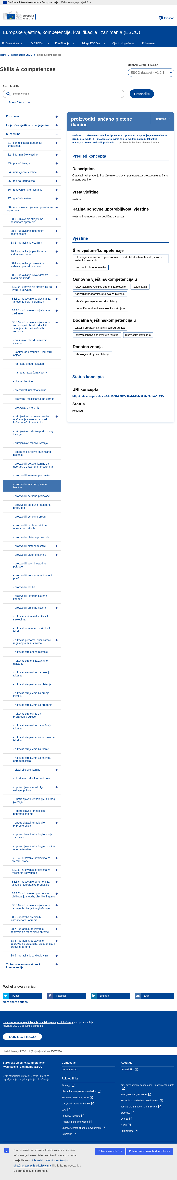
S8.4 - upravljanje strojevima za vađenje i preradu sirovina (29, 265)
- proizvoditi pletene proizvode (31, 537)
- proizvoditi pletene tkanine (29, 554)
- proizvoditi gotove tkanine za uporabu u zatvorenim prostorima (33, 465)
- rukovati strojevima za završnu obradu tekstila (32, 759)
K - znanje (12, 116)
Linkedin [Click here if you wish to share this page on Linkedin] (104, 995)
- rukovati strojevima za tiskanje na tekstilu (34, 739)
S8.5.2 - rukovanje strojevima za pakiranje (31, 312)
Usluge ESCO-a (90, 43)
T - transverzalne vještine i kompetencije (23, 966)
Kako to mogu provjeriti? (76, 2)
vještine (76, 135)
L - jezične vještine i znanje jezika (27, 125)
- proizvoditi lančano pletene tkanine (30, 486)
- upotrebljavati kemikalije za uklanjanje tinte (30, 789)
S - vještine (13, 134)
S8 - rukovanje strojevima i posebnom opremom (30, 209)
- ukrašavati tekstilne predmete (31, 778)
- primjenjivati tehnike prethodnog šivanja (33, 433)
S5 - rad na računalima (21, 180)
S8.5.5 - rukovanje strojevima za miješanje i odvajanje (31, 871)
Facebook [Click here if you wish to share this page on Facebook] (61, 995)
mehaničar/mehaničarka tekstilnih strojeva (100, 308)
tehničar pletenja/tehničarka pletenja (96, 301)
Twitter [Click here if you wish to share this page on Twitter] (15, 995)
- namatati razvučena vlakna (30, 372)
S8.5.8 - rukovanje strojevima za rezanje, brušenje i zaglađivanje (31, 907)
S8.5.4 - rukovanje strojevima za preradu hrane (31, 860)
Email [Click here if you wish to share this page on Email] (147, 995)
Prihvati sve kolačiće (110, 1151)
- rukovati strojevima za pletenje (32, 684)
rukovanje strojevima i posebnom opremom (110, 135)
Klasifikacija (62, 43)
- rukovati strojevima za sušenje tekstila (32, 727)
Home (3, 54)
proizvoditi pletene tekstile (90, 267)
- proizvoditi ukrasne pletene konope (30, 597)
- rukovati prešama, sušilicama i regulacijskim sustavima (32, 642)
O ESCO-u (37, 43)
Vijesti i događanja (123, 43)
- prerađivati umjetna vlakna (29, 390)
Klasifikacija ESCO (21, 54)
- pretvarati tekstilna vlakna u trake (33, 398)
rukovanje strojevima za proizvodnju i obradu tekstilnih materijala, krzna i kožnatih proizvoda (118, 259)
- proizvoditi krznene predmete (31, 475)
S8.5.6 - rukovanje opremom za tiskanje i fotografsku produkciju (30, 883)
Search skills (11, 86)
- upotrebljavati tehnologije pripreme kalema (29, 812)
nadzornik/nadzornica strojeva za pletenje (100, 294)
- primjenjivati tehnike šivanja (30, 443)
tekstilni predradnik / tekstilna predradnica (100, 327)
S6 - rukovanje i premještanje (24, 189)
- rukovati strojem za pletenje (30, 651)
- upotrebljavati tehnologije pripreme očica (29, 824)
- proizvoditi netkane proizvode (31, 496)
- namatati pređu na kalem (29, 363)
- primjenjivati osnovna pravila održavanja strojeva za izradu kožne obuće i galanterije (31, 419)
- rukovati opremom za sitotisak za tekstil (33, 630)
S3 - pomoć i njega (18, 163)
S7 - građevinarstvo (19, 198)
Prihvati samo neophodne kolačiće (149, 1151)
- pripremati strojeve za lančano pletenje (32, 453)
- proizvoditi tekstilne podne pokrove (29, 565)
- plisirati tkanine (23, 381)
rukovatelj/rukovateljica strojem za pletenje (100, 286)
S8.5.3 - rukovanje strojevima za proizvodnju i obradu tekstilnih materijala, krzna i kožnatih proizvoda (31, 327)
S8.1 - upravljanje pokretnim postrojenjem (27, 232)
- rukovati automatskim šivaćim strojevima (31, 618)
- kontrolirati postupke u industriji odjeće (32, 353)
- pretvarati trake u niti (26, 407)
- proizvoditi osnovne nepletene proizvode (31, 506)
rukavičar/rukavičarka (138, 335)
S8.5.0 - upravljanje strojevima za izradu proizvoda (32, 288)
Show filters (16, 102)
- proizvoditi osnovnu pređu (29, 516)
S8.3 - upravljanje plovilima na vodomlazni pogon (28, 253)
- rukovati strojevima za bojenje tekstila (31, 674)
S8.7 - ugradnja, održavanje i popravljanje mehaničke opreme (29, 930)
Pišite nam (148, 43)
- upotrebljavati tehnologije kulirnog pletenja (34, 800)
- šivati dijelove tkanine (26, 769)
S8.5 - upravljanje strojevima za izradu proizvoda (29, 277)
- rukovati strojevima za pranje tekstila (31, 695)
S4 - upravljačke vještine (22, 172)
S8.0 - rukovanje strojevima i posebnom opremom (27, 221)
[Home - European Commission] (23, 15)
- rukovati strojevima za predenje (32, 704)
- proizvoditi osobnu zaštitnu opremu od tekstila (30, 527)
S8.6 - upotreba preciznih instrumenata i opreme (25, 919)
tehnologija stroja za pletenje (92, 354)
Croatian (166, 18)
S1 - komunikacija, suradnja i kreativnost (24, 144)
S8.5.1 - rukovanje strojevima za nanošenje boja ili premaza (31, 300)
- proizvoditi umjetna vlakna (29, 607)
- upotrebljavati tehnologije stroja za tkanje (32, 836)
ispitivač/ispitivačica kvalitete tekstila (96, 335)
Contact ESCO (69, 1069)
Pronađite (142, 94)
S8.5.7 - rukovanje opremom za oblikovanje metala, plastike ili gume (33, 895)
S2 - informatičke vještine (22, 154)
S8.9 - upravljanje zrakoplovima (29, 955)
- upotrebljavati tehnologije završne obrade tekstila (34, 848)
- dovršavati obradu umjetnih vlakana (30, 342)
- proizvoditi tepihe (24, 587)
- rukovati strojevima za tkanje (31, 749)
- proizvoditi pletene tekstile (29, 546)
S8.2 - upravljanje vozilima (26, 242)
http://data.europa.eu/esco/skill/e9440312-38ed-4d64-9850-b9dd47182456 (118, 396)
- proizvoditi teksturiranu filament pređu (32, 577)
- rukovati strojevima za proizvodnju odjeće (27, 715)
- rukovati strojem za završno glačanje (30, 662)
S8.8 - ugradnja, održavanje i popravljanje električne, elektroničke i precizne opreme (32, 943)
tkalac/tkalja (140, 286)
